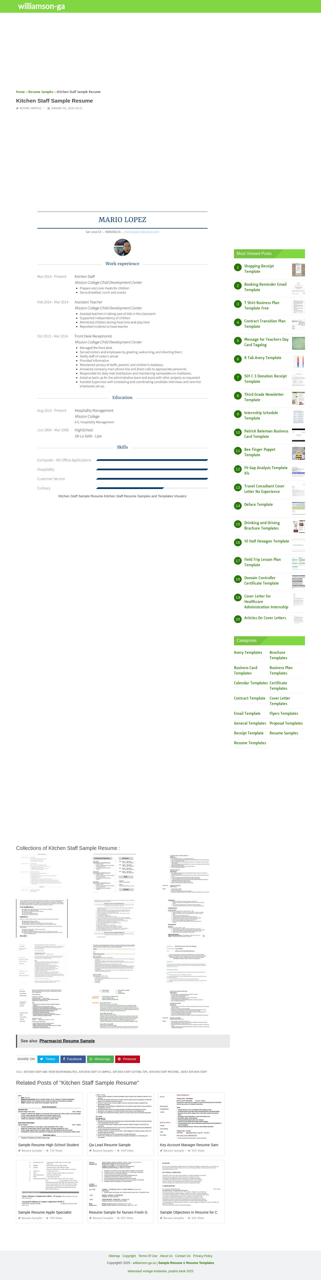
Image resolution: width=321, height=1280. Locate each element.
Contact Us (183, 1256)
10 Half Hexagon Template (266, 541)
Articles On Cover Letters (265, 618)
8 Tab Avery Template (262, 357)
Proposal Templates (286, 723)
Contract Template (249, 698)
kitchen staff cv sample (95, 1072)
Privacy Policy (203, 1256)
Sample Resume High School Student (48, 1145)
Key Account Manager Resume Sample (191, 1145)
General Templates (250, 723)
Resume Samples (30, 108)
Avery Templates (248, 652)
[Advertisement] (160, 53)
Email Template (247, 713)
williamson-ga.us (144, 1263)
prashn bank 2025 (181, 1271)
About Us (166, 1256)
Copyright (129, 1256)
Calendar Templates (251, 683)
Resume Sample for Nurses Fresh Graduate (124, 1212)
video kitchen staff (194, 1072)
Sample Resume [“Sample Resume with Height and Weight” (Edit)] (170, 1263)
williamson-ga (42, 6)
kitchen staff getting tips (130, 1072)
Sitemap (114, 1256)
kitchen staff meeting (164, 1072)
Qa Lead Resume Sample (110, 1145)
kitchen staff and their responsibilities (50, 1072)
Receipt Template (249, 733)
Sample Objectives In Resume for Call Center (196, 1212)
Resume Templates (250, 743)
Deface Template (258, 504)
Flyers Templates (284, 713)
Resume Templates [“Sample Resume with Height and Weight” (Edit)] (200, 1263)
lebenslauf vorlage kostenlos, (148, 1271)
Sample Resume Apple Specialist (44, 1212)
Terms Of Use (147, 1256)
